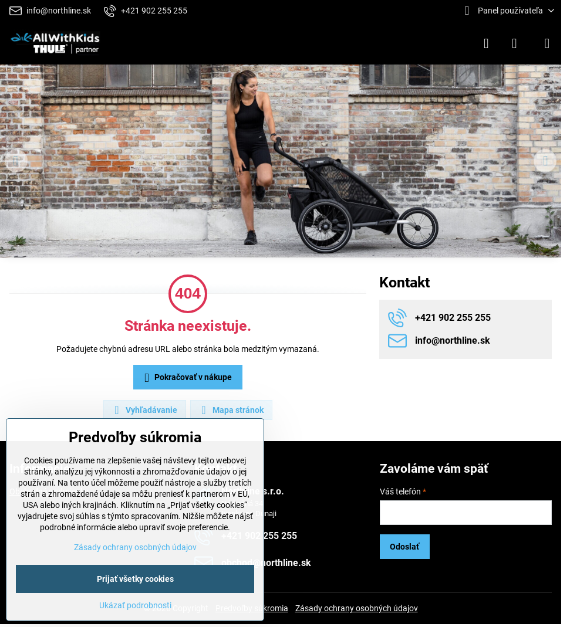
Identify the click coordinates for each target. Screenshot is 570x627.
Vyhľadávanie (144, 410)
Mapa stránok (231, 410)
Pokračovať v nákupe (186, 378)
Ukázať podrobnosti (135, 605)
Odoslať (404, 546)
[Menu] (547, 43)
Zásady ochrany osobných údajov (356, 608)
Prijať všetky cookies (135, 579)
